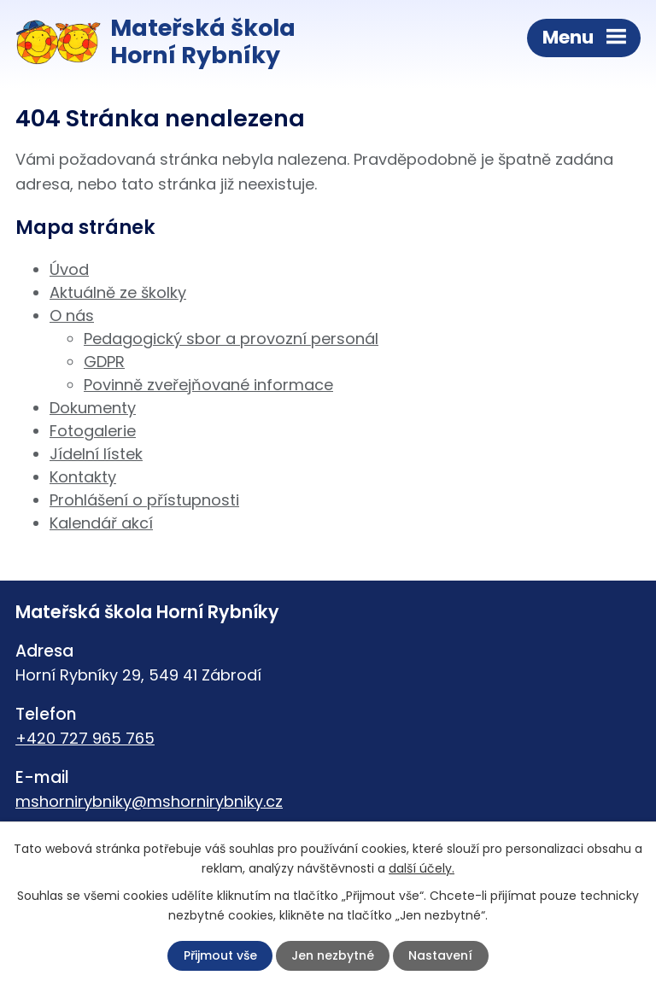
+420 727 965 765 (85, 738)
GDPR (104, 361)
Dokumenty (93, 407)
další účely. (421, 868)
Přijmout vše (220, 955)
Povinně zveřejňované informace (208, 384)
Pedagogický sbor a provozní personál (231, 338)
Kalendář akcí (101, 523)
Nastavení (440, 955)
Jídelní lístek (96, 453)
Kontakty (83, 477)
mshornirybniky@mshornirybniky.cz (149, 801)
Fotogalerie (93, 430)
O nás (72, 315)
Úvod (69, 269)
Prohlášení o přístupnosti (144, 500)
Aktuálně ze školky (118, 292)
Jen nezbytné (332, 955)
